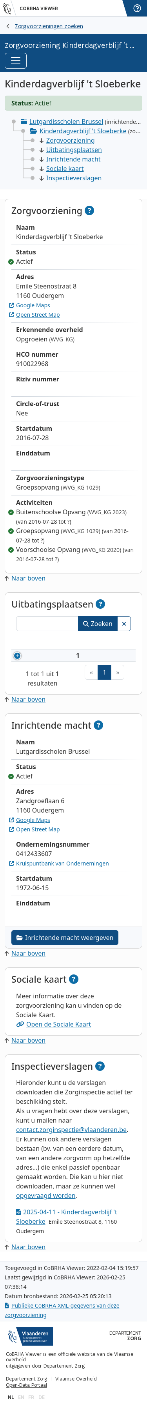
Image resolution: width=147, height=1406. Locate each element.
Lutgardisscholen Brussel (66, 121)
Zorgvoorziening (67, 140)
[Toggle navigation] (16, 61)
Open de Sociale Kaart (53, 1024)
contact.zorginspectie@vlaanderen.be (71, 1129)
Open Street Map (34, 314)
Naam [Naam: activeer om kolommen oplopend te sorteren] (42, 641)
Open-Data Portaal (26, 1385)
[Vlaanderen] (10, 8)
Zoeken (98, 623)
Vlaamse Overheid (76, 1379)
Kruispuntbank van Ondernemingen (59, 863)
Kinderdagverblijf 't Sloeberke (83, 131)
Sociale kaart (61, 168)
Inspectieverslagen (71, 178)
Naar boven (25, 578)
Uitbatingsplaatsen (71, 149)
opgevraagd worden (46, 1195)
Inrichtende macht (70, 159)
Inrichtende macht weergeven (64, 937)
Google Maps (29, 305)
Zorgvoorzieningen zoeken (49, 26)
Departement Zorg (26, 1379)
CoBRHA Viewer (39, 8)
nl (11, 1397)
